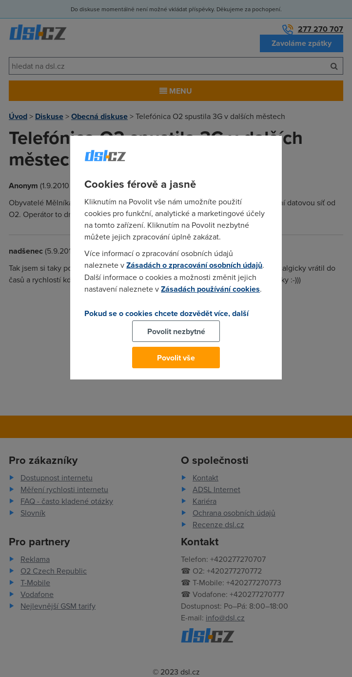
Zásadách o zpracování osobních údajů (194, 265)
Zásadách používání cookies (210, 289)
